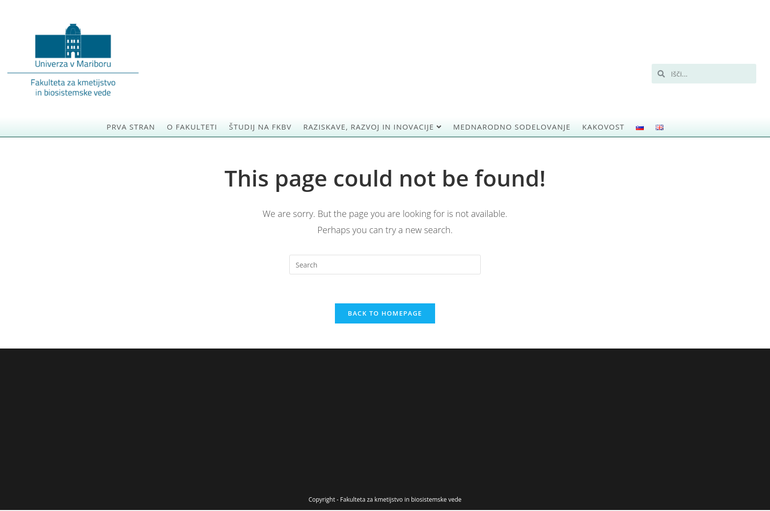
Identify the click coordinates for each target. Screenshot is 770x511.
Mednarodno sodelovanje (512, 127)
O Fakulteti (192, 127)
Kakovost (603, 127)
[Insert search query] (385, 264)
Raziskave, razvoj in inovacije (372, 127)
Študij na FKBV (260, 127)
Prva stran (131, 127)
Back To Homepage (385, 314)
